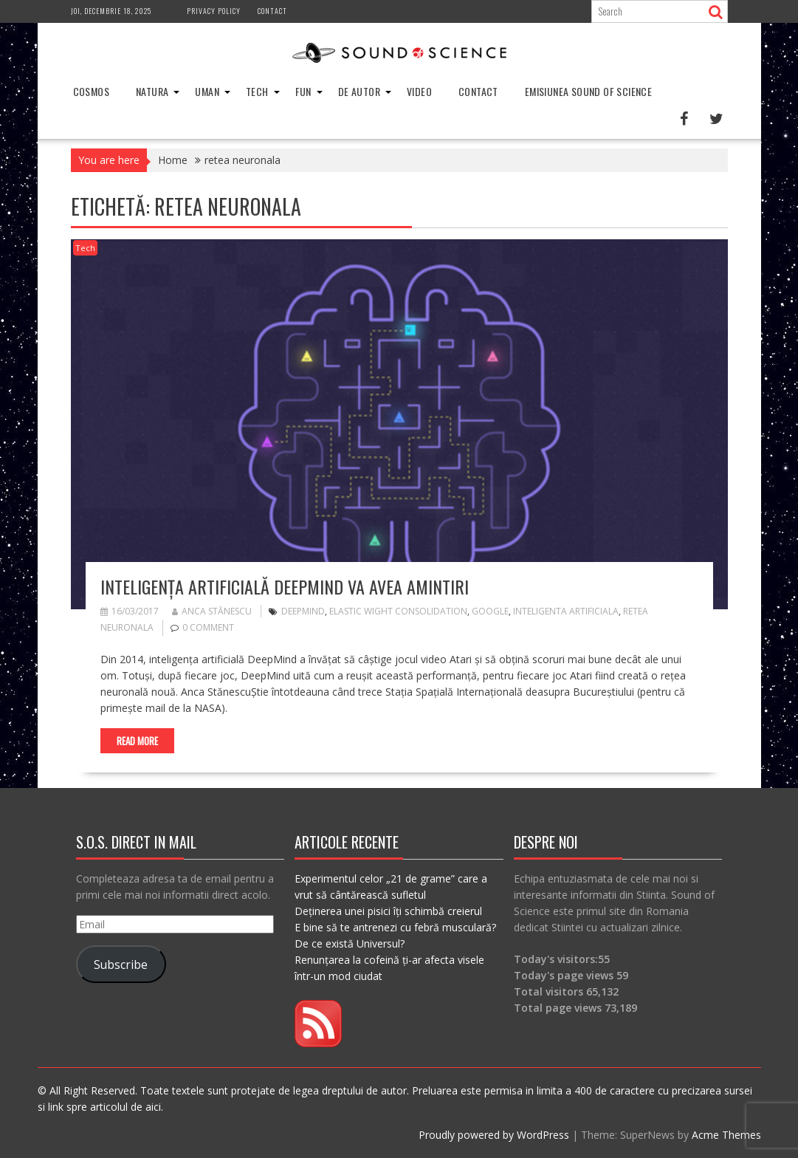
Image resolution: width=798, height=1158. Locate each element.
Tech (257, 91)
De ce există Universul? (350, 943)
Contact (272, 10)
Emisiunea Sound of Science (588, 91)
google (490, 611)
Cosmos (91, 91)
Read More (137, 740)
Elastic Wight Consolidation (398, 611)
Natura (152, 91)
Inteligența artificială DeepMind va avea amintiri (284, 586)
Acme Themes (726, 1135)
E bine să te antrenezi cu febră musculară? (395, 927)
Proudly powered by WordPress (494, 1135)
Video (419, 91)
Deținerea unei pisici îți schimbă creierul (388, 911)
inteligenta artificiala (566, 611)
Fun (303, 91)
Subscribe (121, 964)
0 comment (208, 627)
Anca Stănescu (212, 611)
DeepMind (303, 611)
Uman (207, 91)
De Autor (359, 91)
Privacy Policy (214, 10)
